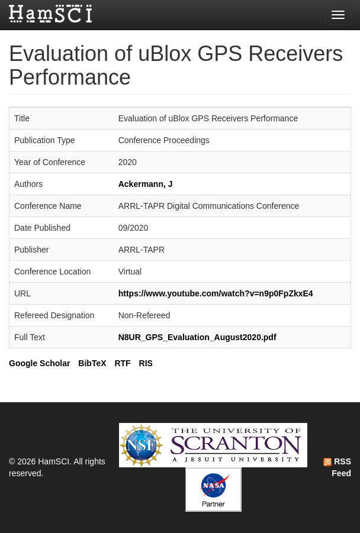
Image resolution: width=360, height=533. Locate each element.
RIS (146, 363)
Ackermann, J (145, 184)
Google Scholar (39, 363)
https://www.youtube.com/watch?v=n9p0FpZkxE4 (215, 293)
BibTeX (92, 363)
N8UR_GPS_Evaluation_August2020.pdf (197, 337)
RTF (122, 363)
